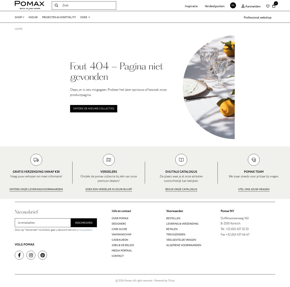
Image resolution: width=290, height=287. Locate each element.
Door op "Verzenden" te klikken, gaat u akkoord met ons (53, 230)
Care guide (119, 229)
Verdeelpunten (215, 6)
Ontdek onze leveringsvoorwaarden (36, 189)
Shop (19, 17)
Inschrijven (83, 222)
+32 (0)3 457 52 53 (237, 229)
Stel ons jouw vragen (253, 189)
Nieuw (33, 17)
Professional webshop (258, 18)
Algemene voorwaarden (183, 245)
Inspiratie (191, 6)
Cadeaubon (120, 240)
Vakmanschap (121, 234)
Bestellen (173, 218)
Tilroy (171, 280)
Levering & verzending (182, 224)
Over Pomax (120, 218)
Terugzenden (175, 234)
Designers (119, 224)
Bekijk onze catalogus (181, 189)
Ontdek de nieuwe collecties (93, 108)
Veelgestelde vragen (181, 240)
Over (85, 17)
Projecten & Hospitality (59, 17)
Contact (118, 256)
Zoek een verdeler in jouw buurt (108, 189)
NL (233, 5)
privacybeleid (84, 230)
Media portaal (122, 250)
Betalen (172, 229)
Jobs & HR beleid (123, 245)
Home (19, 29)
